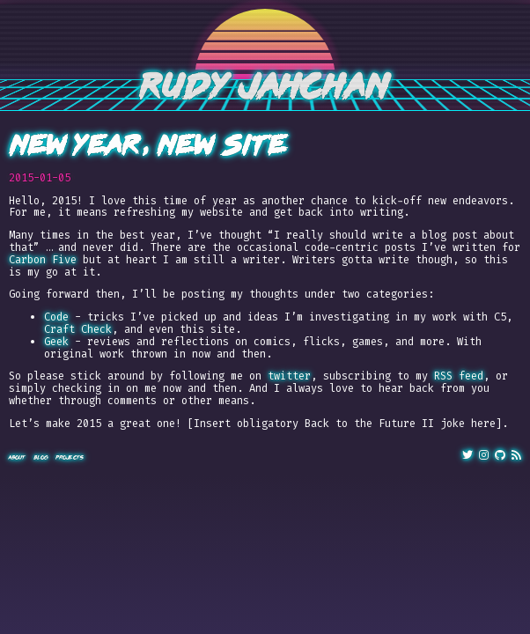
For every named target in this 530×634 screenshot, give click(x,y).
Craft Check (78, 329)
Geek (56, 342)
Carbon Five (43, 260)
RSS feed (458, 376)
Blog (40, 457)
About (17, 457)
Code (56, 317)
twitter (289, 376)
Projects (69, 457)
